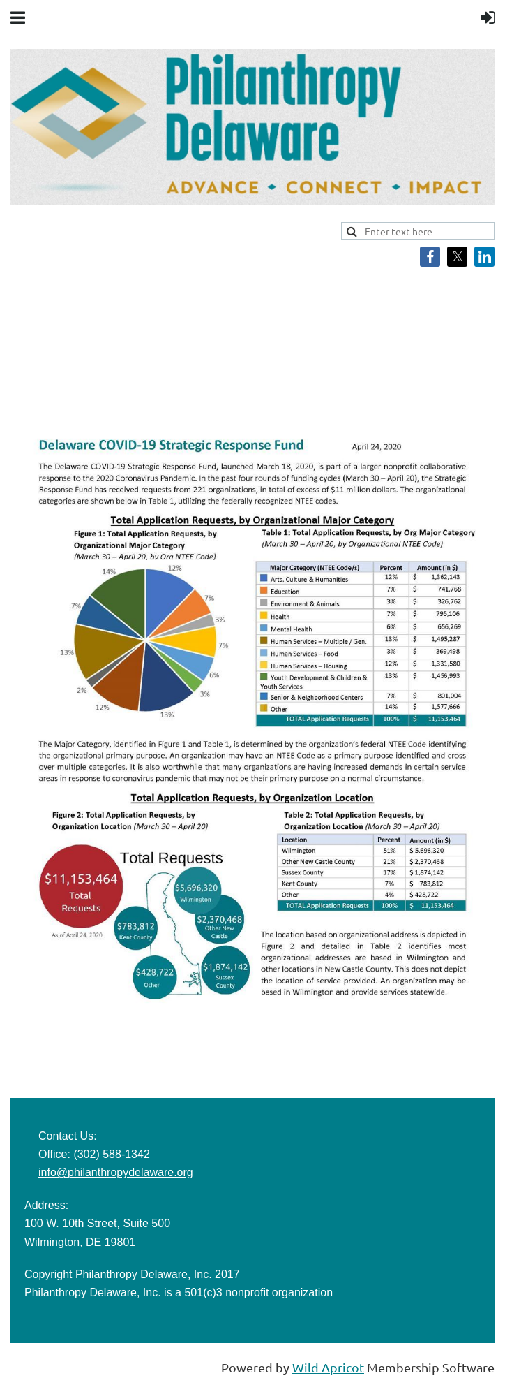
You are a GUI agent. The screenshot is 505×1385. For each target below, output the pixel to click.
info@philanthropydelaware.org (115, 1172)
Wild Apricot (328, 1367)
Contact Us (65, 1136)
